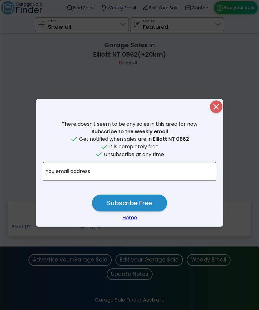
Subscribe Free (129, 203)
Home (129, 217)
